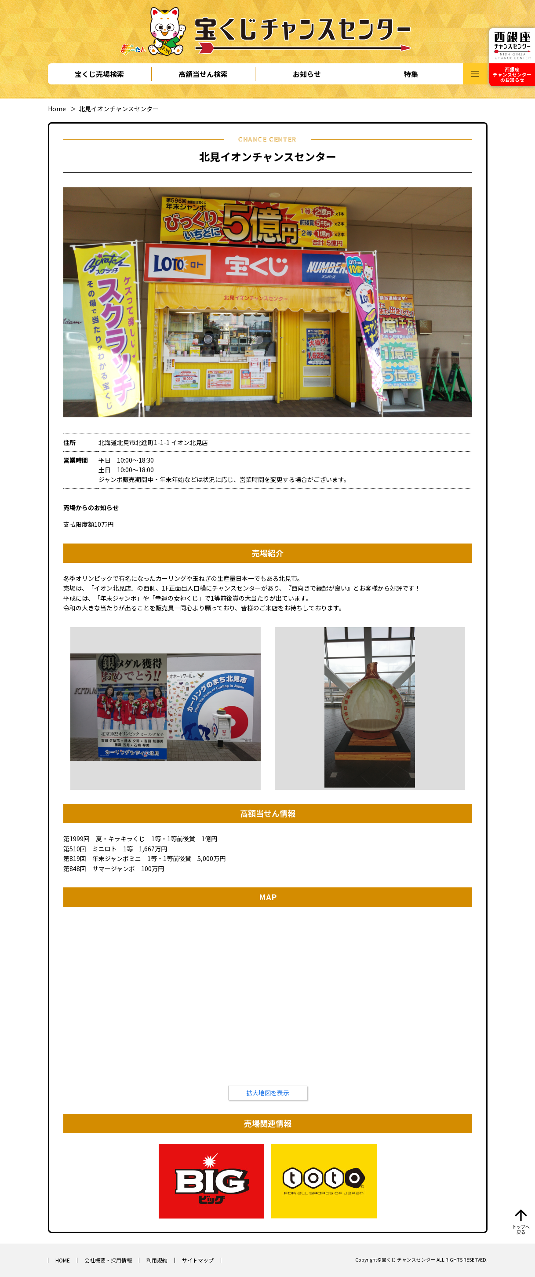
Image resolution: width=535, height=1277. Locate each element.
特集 (411, 74)
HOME (62, 1260)
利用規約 (156, 1260)
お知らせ (307, 74)
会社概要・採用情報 (108, 1260)
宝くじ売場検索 (99, 74)
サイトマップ (198, 1260)
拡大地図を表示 (267, 1092)
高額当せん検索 (203, 74)
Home (57, 108)
